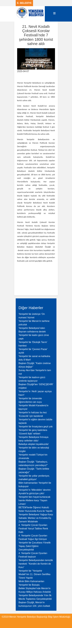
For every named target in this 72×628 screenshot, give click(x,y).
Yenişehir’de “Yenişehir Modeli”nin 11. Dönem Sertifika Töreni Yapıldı (34, 574)
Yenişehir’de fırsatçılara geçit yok (36, 426)
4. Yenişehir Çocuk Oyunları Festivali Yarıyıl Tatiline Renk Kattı (33, 528)
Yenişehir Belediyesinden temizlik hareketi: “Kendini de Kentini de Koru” (36, 563)
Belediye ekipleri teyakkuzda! (34, 444)
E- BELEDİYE (24, 3)
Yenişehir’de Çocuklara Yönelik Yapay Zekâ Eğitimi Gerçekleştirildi (35, 546)
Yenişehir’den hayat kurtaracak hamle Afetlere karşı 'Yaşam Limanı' (34, 500)
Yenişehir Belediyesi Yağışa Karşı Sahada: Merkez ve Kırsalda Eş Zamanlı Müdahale (36, 518)
